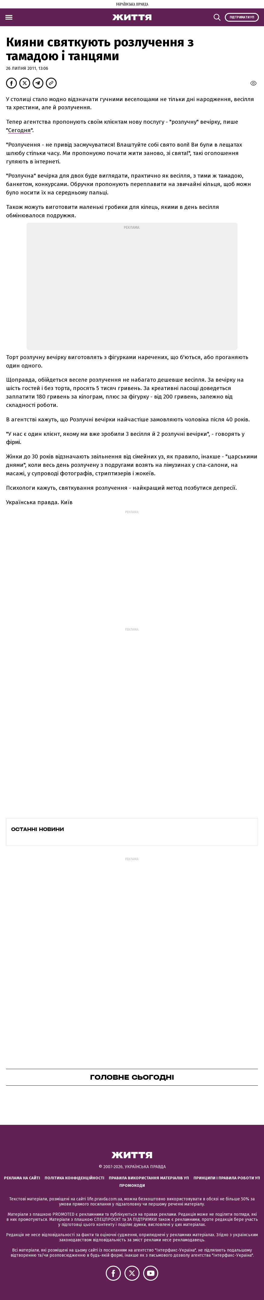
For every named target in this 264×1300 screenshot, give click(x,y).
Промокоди (132, 1185)
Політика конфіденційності (74, 1178)
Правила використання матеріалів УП (149, 1178)
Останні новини (37, 829)
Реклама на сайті (22, 1178)
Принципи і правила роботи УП (226, 1178)
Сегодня (19, 130)
